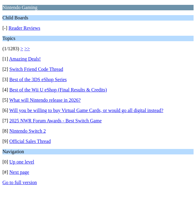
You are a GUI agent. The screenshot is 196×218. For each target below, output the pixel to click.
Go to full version (19, 182)
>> (27, 48)
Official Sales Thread (30, 141)
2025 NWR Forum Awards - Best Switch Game (55, 120)
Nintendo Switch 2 (27, 131)
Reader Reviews (24, 28)
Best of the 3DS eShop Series (38, 79)
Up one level (21, 161)
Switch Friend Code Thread (36, 69)
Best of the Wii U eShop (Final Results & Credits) (58, 89)
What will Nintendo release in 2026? (45, 100)
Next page (19, 172)
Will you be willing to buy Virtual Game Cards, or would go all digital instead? (86, 110)
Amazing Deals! (25, 58)
